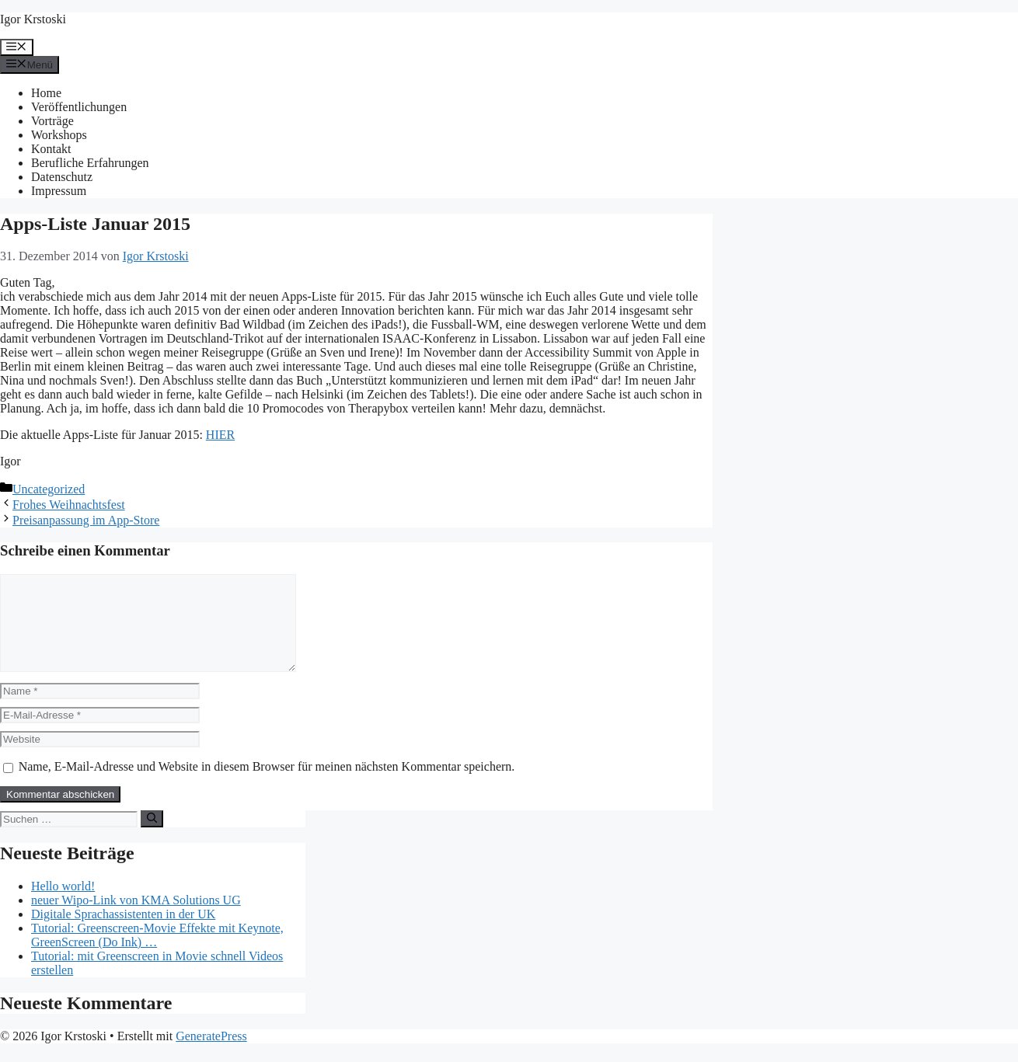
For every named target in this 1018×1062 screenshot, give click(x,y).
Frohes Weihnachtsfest (68, 504)
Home (46, 92)
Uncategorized (48, 489)
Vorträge (52, 120)
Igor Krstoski (33, 19)
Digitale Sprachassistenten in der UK (123, 932)
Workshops (59, 134)
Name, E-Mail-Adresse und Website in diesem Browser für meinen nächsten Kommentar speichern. (267, 785)
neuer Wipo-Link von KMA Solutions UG (136, 918)
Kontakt (51, 148)
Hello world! (63, 904)
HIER (220, 434)
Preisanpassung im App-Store (85, 520)
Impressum (58, 190)
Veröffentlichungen (79, 106)
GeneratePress (211, 1054)
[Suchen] (152, 837)
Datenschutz (61, 176)
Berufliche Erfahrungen (89, 162)
